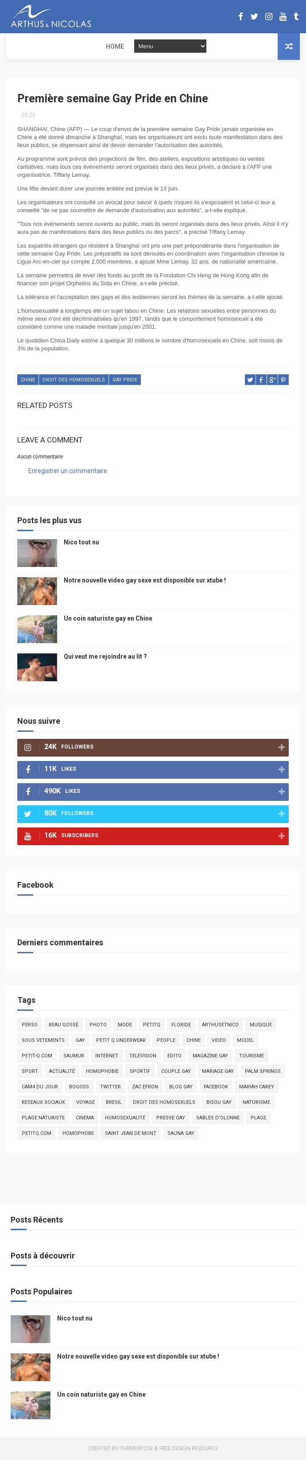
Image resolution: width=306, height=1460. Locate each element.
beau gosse (63, 1025)
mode (125, 1025)
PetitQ (151, 1025)
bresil (114, 1103)
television (142, 1056)
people (166, 1041)
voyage (85, 1103)
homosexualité (125, 1118)
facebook (216, 1087)
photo (98, 1025)
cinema (85, 1118)
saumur (73, 1056)
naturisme (256, 1103)
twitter (110, 1087)
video (219, 1041)
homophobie (102, 1072)
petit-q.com (37, 1056)
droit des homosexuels (74, 381)
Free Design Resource (188, 1448)
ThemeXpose (136, 1448)
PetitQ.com (36, 1134)
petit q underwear (121, 1041)
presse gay (170, 1118)
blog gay (181, 1087)
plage (258, 1118)
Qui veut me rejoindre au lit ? (105, 656)
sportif (140, 1072)
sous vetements (43, 1041)
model (245, 1041)
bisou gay (219, 1103)
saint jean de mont (130, 1134)
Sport (30, 1072)
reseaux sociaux (43, 1103)
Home (21, 46)
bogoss (79, 1087)
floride (181, 1025)
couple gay (176, 1072)
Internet (106, 1056)
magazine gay (210, 1056)
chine (28, 381)
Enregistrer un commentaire (67, 471)
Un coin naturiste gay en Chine (108, 618)
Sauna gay (180, 1134)
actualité (62, 1072)
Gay (80, 1041)
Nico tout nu (81, 542)
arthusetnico (220, 1025)
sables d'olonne (218, 1118)
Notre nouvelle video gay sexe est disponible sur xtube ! (145, 580)
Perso (30, 1025)
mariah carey (256, 1087)
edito (174, 1056)
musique (261, 1025)
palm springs (263, 1072)
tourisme (251, 1056)
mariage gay (218, 1072)
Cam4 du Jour (40, 1087)
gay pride (124, 381)
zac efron (145, 1087)
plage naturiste (43, 1118)
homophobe (78, 1134)
